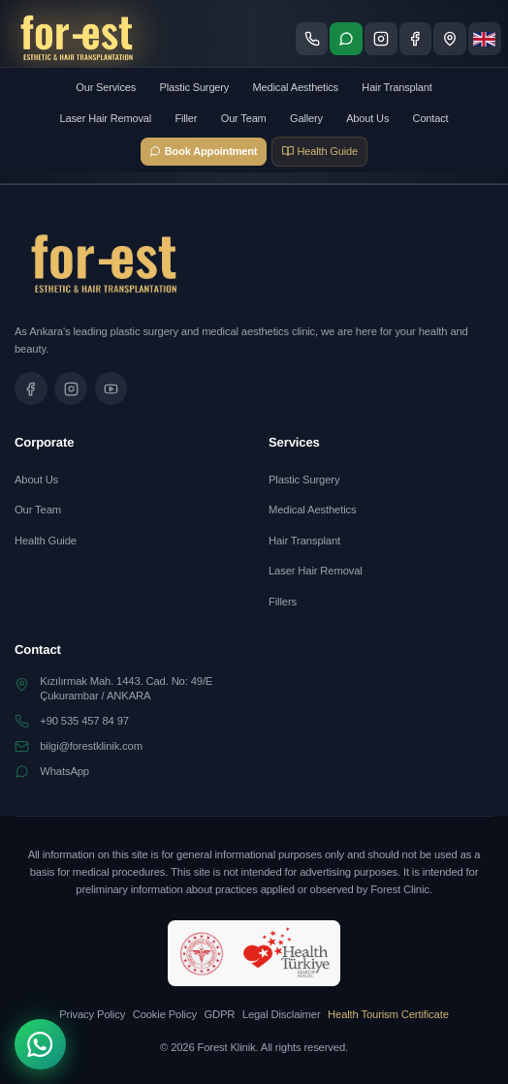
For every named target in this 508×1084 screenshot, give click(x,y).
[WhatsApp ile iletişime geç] (346, 38)
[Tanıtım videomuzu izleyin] (111, 388)
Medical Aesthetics (295, 87)
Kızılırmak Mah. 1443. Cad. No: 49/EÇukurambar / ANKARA (126, 688)
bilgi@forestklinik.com (91, 746)
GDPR (219, 1014)
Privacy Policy (92, 1014)
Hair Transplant (396, 87)
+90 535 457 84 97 (84, 721)
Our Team (244, 118)
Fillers (283, 601)
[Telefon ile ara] (312, 38)
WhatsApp (64, 771)
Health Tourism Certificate (388, 1014)
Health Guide (46, 540)
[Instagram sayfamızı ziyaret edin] (381, 38)
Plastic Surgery (194, 87)
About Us (367, 118)
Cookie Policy (165, 1014)
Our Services (106, 87)
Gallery (306, 118)
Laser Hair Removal (106, 118)
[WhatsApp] (40, 1044)
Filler (186, 118)
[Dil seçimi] (484, 38)
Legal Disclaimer (281, 1014)
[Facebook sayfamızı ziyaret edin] (415, 38)
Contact (431, 118)
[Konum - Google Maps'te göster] (449, 38)
